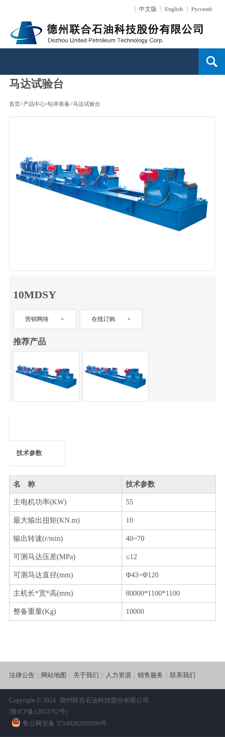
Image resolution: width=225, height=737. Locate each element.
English (174, 8)
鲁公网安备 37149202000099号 (59, 723)
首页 (14, 104)
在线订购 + (111, 319)
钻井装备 (59, 104)
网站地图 (53, 675)
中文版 (148, 8)
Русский (201, 8)
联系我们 (182, 675)
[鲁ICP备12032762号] (38, 711)
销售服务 (150, 675)
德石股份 (111, 31)
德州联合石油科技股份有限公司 (104, 700)
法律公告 (22, 675)
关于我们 (86, 675)
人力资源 (118, 675)
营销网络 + (44, 319)
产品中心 (34, 104)
